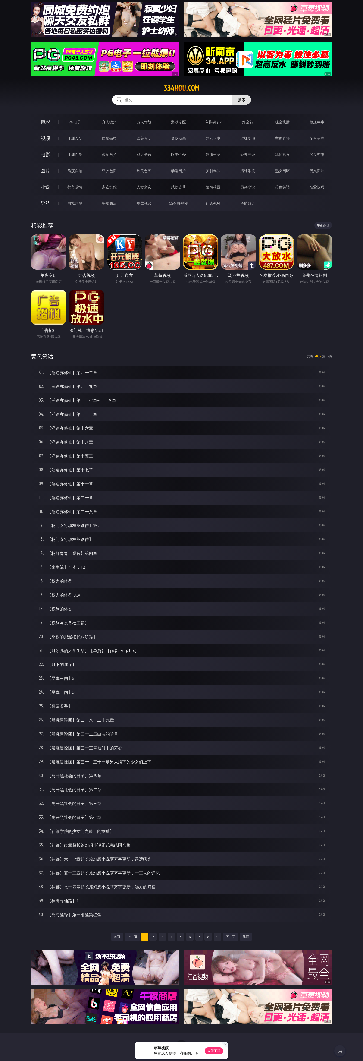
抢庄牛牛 (317, 122)
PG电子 (75, 122)
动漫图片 (178, 170)
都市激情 (74, 186)
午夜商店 (109, 203)
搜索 (241, 99)
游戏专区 (178, 122)
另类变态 (317, 154)
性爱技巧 (317, 186)
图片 (45, 170)
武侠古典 (178, 186)
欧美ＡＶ (144, 138)
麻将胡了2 (213, 122)
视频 (45, 138)
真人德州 (109, 122)
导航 (45, 203)
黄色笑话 (282, 186)
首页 (117, 937)
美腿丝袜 (213, 170)
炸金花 (247, 122)
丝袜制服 (247, 138)
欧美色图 (144, 170)
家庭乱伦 (109, 186)
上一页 (132, 937)
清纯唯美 (247, 170)
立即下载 (213, 1050)
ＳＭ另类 (317, 138)
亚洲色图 (109, 170)
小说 (45, 187)
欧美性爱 (178, 154)
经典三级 (247, 154)
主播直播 (282, 138)
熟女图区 (282, 170)
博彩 (45, 122)
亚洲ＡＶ (74, 138)
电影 (45, 154)
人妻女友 (144, 186)
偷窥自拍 (74, 170)
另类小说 (247, 186)
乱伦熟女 (282, 154)
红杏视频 (213, 203)
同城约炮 (74, 203)
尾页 (246, 937)
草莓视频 (144, 203)
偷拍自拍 (109, 154)
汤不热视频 (178, 203)
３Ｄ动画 (178, 138)
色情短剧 (247, 203)
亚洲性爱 (74, 154)
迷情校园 (213, 186)
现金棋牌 (282, 122)
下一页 (230, 937)
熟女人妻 (213, 138)
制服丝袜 (213, 154)
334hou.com (181, 88)
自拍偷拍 (109, 138)
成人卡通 (144, 154)
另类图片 (317, 170)
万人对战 (144, 122)
